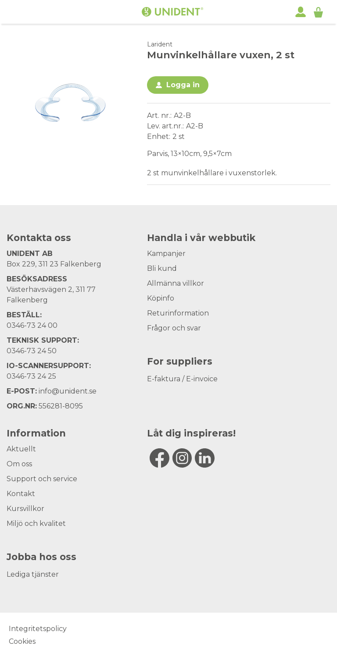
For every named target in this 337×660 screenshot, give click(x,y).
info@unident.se (68, 391)
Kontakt (21, 494)
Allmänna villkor (175, 283)
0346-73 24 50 (32, 351)
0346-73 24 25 (31, 376)
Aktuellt (21, 449)
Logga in (183, 85)
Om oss (19, 464)
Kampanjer (166, 253)
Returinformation (178, 313)
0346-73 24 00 (32, 325)
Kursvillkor (25, 508)
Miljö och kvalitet (36, 523)
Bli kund (162, 268)
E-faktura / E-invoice (182, 379)
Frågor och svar (174, 328)
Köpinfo (160, 298)
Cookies (22, 641)
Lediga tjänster (33, 574)
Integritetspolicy (38, 629)
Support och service (42, 479)
